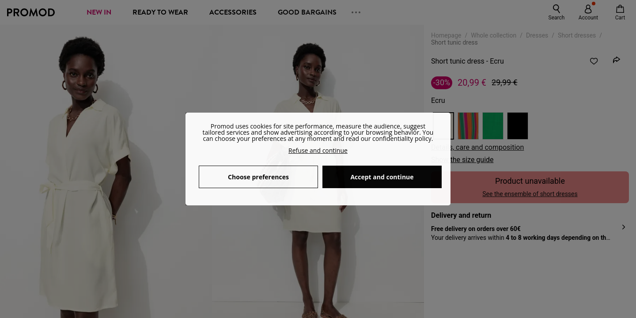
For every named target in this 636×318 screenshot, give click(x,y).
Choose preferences (258, 177)
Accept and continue (381, 177)
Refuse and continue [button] (318, 150)
